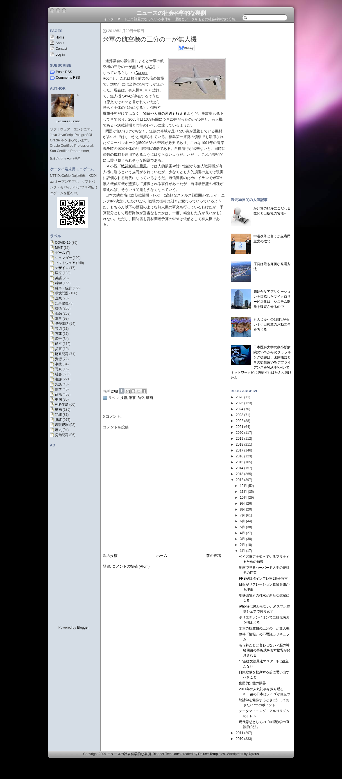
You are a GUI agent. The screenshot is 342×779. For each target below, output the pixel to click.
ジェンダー (63, 258)
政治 (58, 394)
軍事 (58, 318)
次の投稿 (110, 556)
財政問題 (62, 354)
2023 (239, 415)
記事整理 (62, 303)
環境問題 (62, 293)
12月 (243, 486)
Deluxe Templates (211, 754)
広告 (58, 339)
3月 (242, 539)
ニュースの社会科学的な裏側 (171, 13)
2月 (242, 545)
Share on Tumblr (121, 391)
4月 (242, 533)
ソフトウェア (65, 263)
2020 (239, 433)
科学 (58, 283)
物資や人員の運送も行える (165, 113)
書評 (58, 379)
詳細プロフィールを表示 (65, 158)
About (60, 43)
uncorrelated (68, 121)
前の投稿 (213, 556)
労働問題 (62, 435)
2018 (239, 444)
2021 (239, 427)
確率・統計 (63, 288)
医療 (58, 273)
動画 (58, 410)
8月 (242, 509)
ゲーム (60, 253)
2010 (239, 739)
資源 (58, 359)
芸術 (58, 329)
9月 (242, 503)
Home (60, 37)
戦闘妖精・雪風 (134, 166)
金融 (58, 313)
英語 (58, 278)
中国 (58, 399)
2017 (239, 450)
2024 (239, 409)
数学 (58, 389)
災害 (58, 349)
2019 (239, 439)
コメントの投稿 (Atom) (131, 566)
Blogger (83, 627)
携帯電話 (62, 324)
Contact (61, 49)
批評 (58, 420)
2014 (239, 468)
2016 (239, 456)
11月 (243, 492)
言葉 (58, 334)
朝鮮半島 (62, 405)
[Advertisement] (166, 343)
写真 (58, 369)
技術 (58, 308)
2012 (239, 480)
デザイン (62, 268)
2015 (239, 462)
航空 (58, 344)
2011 (239, 733)
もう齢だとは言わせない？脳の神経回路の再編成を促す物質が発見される (264, 650)
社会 (58, 374)
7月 (242, 515)
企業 (58, 298)
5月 (242, 527)
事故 (58, 364)
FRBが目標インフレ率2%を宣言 (263, 579)
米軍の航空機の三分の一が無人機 (150, 39)
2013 (239, 474)
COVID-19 (63, 243)
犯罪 (58, 415)
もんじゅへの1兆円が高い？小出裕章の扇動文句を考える (272, 324)
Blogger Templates (166, 754)
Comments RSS (68, 78)
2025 (239, 403)
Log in (60, 55)
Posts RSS (64, 72)
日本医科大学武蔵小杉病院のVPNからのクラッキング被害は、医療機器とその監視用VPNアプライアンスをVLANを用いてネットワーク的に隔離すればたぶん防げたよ (261, 362)
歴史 (58, 430)
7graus (253, 754)
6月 (242, 521)
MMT (59, 248)
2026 (239, 397)
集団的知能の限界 (252, 683)
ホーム (161, 556)
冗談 (58, 384)
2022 (239, 421)
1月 (242, 551)
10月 (243, 498)
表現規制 (62, 425)
